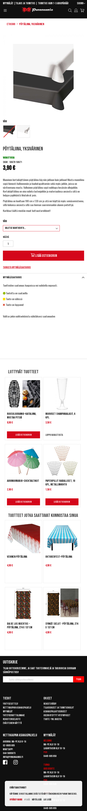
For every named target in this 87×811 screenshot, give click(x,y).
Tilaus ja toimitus (25, 3)
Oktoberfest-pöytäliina (58, 557)
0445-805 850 (50, 756)
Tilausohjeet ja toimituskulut (59, 707)
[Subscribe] (78, 679)
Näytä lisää (37, 799)
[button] (81, 3)
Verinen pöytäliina (17, 557)
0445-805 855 (50, 808)
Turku (46, 764)
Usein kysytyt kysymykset (57, 715)
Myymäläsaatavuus (12, 277)
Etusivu (11, 24)
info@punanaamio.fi (13, 757)
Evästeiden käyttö (12, 723)
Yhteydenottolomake (14, 715)
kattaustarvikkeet (41, 211)
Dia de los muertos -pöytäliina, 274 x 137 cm (19, 625)
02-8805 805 (9, 745)
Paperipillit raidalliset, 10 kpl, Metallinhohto (60, 482)
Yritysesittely (10, 703)
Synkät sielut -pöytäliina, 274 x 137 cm (61, 625)
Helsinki (48, 740)
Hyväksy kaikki (16, 799)
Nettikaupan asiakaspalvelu (17, 707)
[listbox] (43, 132)
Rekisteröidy (50, 703)
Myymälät (8, 3)
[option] (9, 131)
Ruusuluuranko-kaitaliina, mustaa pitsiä (21, 415)
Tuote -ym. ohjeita (53, 719)
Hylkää (27, 799)
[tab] (43, 277)
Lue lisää (47, 799)
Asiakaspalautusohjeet (55, 711)
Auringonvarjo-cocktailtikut (23, 481)
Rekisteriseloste (11, 719)
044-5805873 (9, 753)
